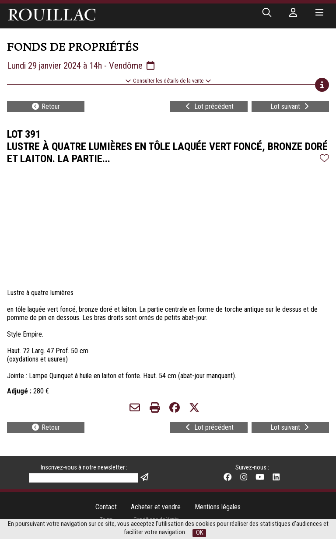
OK (199, 532)
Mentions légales (218, 507)
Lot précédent (209, 106)
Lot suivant (290, 106)
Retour (45, 106)
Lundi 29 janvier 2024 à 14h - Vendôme (81, 65)
